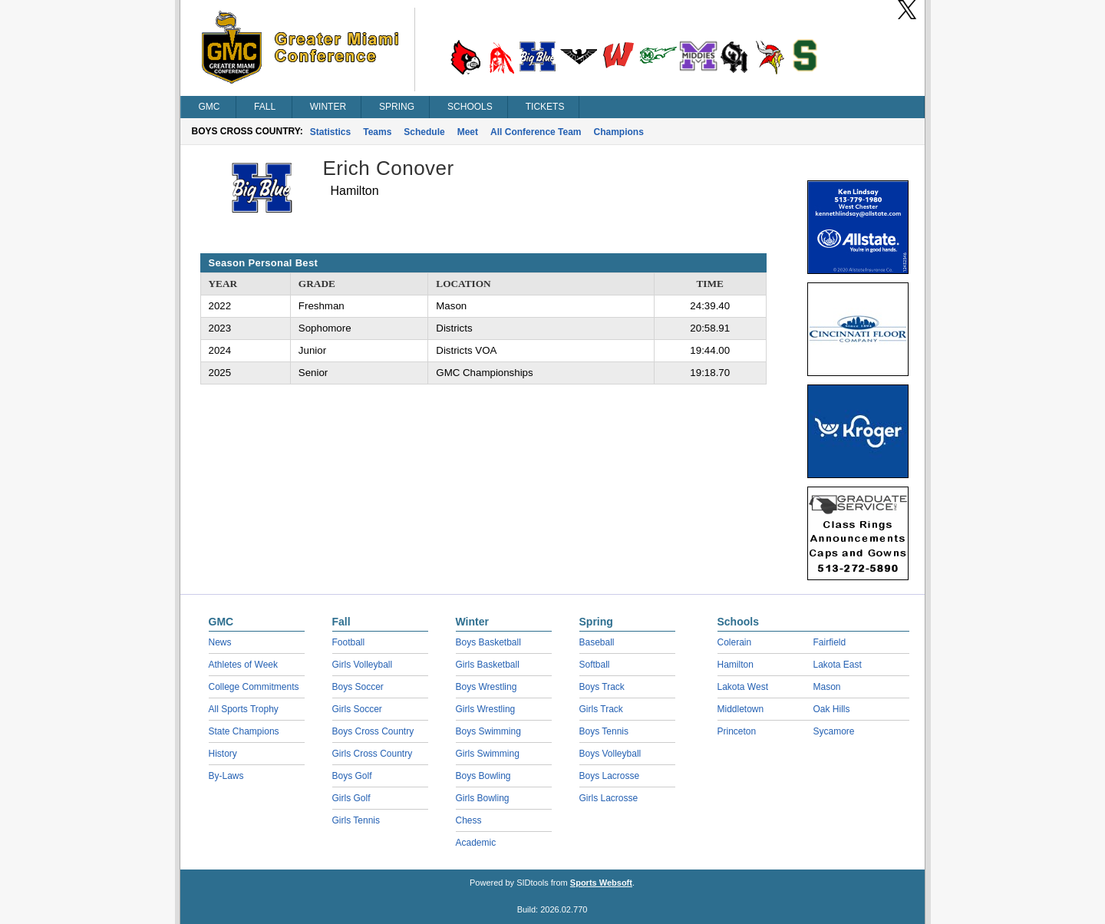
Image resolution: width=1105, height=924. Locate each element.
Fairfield (829, 642)
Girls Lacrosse (608, 798)
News (220, 642)
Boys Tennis (603, 731)
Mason (827, 686)
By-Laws (226, 776)
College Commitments (254, 686)
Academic (476, 842)
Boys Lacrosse (609, 776)
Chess (469, 820)
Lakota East (837, 664)
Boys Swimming (488, 731)
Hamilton (735, 664)
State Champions (244, 731)
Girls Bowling (483, 798)
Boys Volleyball (610, 753)
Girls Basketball (488, 664)
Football (348, 642)
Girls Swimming (488, 753)
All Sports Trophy (244, 709)
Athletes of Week (244, 664)
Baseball (597, 642)
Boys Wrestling (486, 686)
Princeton (737, 731)
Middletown (740, 709)
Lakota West (742, 686)
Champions (619, 132)
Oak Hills (831, 709)
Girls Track (601, 709)
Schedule (424, 132)
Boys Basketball (488, 642)
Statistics (330, 132)
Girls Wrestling (486, 709)
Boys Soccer (358, 686)
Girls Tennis (356, 820)
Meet (467, 132)
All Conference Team (535, 132)
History (223, 753)
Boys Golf (352, 776)
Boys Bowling (483, 776)
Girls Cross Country (372, 753)
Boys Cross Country (373, 731)
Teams (377, 132)
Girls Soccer (357, 709)
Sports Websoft (601, 882)
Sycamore (834, 731)
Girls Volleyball (362, 664)
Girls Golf (351, 798)
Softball (594, 664)
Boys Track (602, 686)
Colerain (734, 642)
